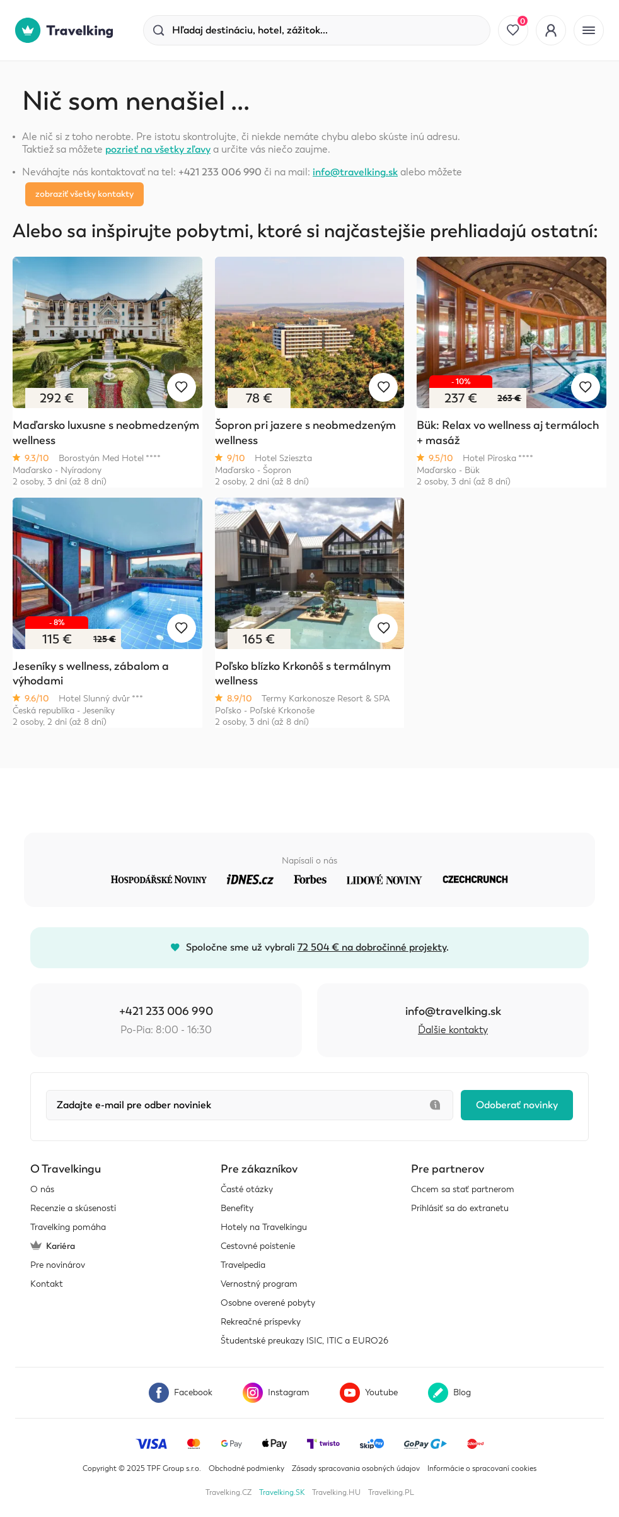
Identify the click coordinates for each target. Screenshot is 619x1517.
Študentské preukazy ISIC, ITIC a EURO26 (304, 1340)
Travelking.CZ (228, 1492)
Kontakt (46, 1284)
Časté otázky (247, 1189)
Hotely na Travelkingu (264, 1227)
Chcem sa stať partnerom (462, 1189)
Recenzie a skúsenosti (73, 1208)
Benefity (237, 1208)
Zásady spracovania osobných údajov (356, 1468)
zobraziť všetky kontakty (84, 194)
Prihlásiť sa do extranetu (460, 1208)
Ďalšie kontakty (453, 1030)
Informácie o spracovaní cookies (481, 1468)
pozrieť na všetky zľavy (158, 149)
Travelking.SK (281, 1492)
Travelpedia (243, 1265)
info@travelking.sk (355, 172)
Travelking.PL (391, 1492)
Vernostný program (259, 1284)
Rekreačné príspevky (261, 1321)
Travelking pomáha (68, 1227)
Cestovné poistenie (258, 1246)
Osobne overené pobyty (268, 1302)
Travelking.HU (336, 1492)
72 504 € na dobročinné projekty (372, 947)
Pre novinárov (57, 1265)
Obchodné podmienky (246, 1468)
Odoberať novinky (517, 1105)
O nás (42, 1189)
